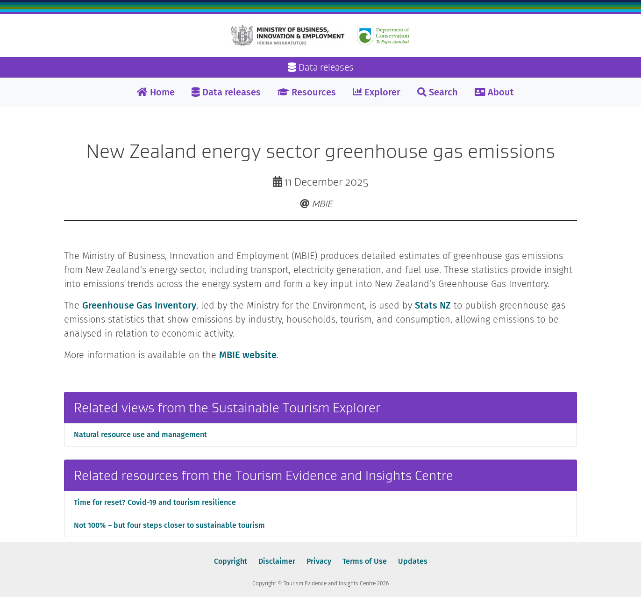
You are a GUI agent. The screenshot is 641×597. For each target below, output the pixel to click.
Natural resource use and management (140, 434)
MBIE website (248, 354)
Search (437, 92)
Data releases (226, 92)
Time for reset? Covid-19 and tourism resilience (155, 502)
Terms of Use (364, 561)
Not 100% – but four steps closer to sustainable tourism (169, 525)
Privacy (318, 561)
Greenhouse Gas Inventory (139, 305)
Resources (307, 92)
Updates (412, 561)
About (494, 92)
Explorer (376, 92)
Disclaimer (276, 561)
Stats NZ (433, 305)
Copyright (230, 561)
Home (156, 92)
